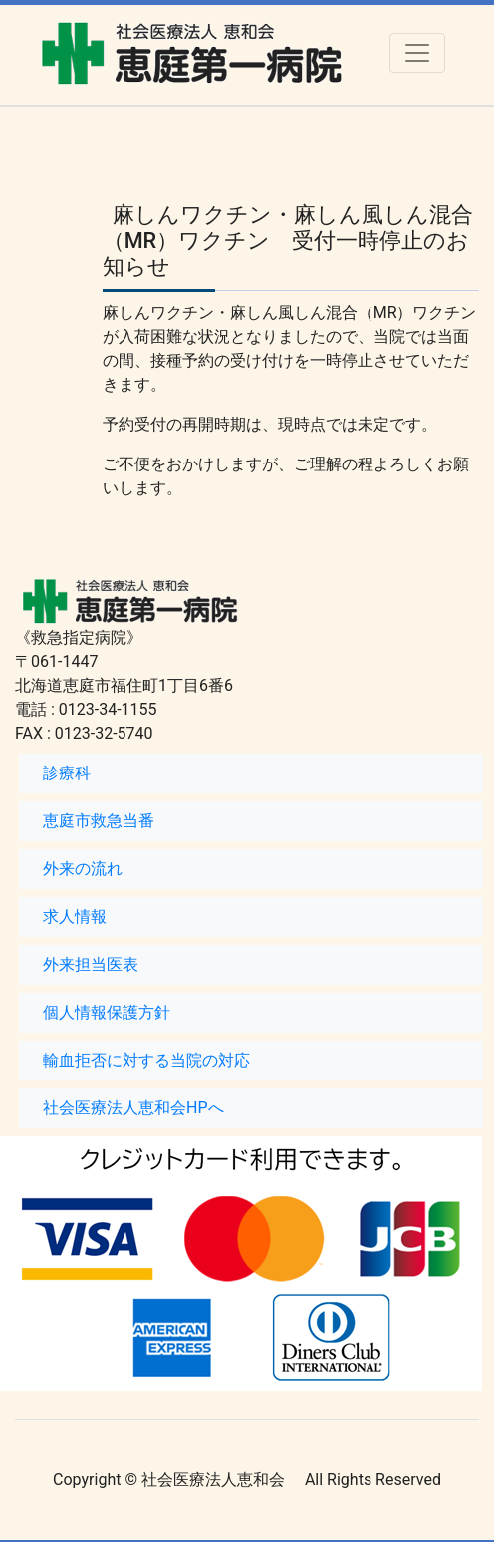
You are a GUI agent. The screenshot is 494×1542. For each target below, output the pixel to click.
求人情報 (75, 916)
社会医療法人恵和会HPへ (133, 1107)
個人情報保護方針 (106, 1012)
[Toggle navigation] (417, 53)
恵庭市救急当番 (98, 820)
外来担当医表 (90, 964)
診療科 (67, 773)
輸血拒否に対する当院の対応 (146, 1060)
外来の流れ (83, 868)
